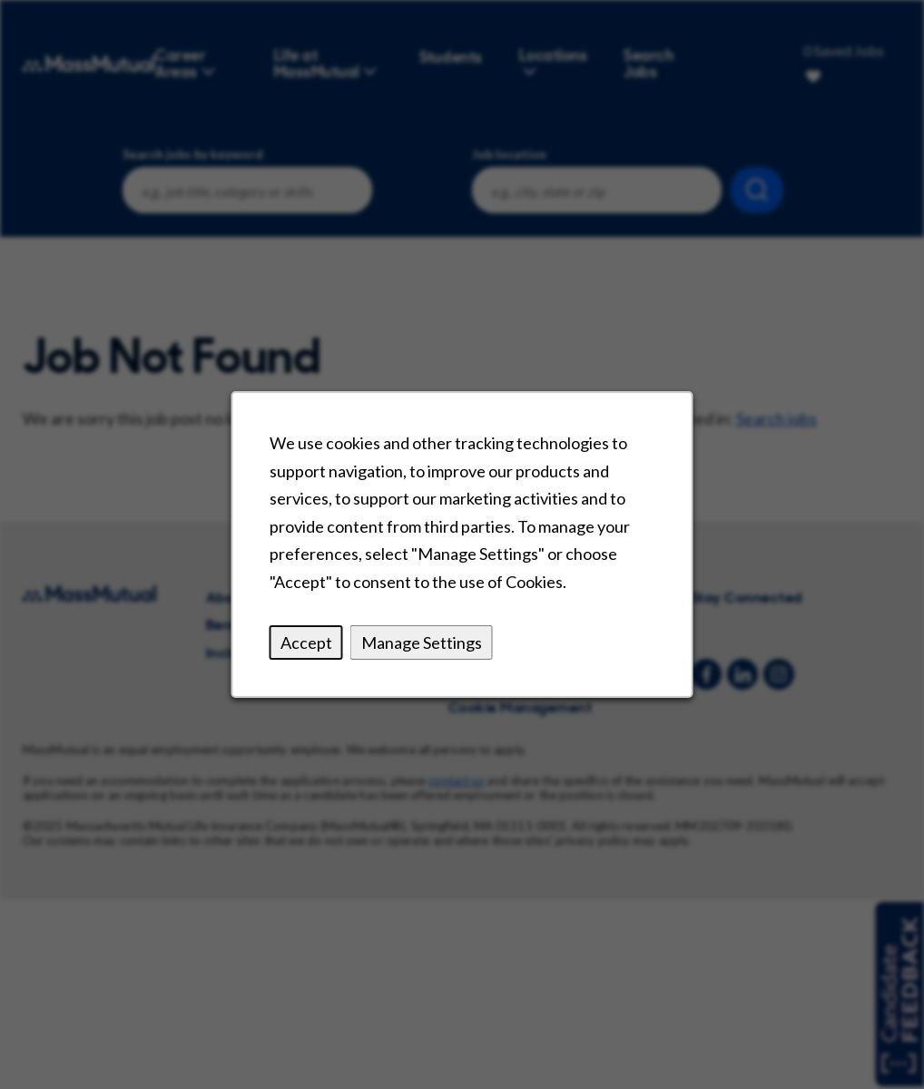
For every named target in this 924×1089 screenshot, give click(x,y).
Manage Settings (422, 644)
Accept (307, 644)
